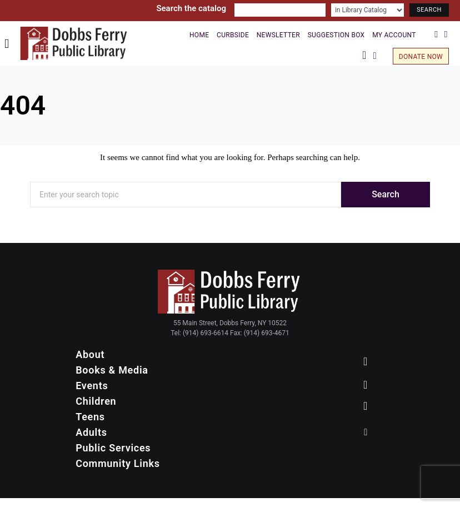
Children (96, 401)
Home (199, 35)
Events (92, 385)
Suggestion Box (336, 35)
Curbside (233, 35)
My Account (394, 35)
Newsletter (278, 35)
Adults (91, 432)
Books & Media (112, 370)
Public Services (113, 448)
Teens (90, 416)
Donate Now (421, 57)
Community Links (117, 463)
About (90, 354)
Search (385, 194)
